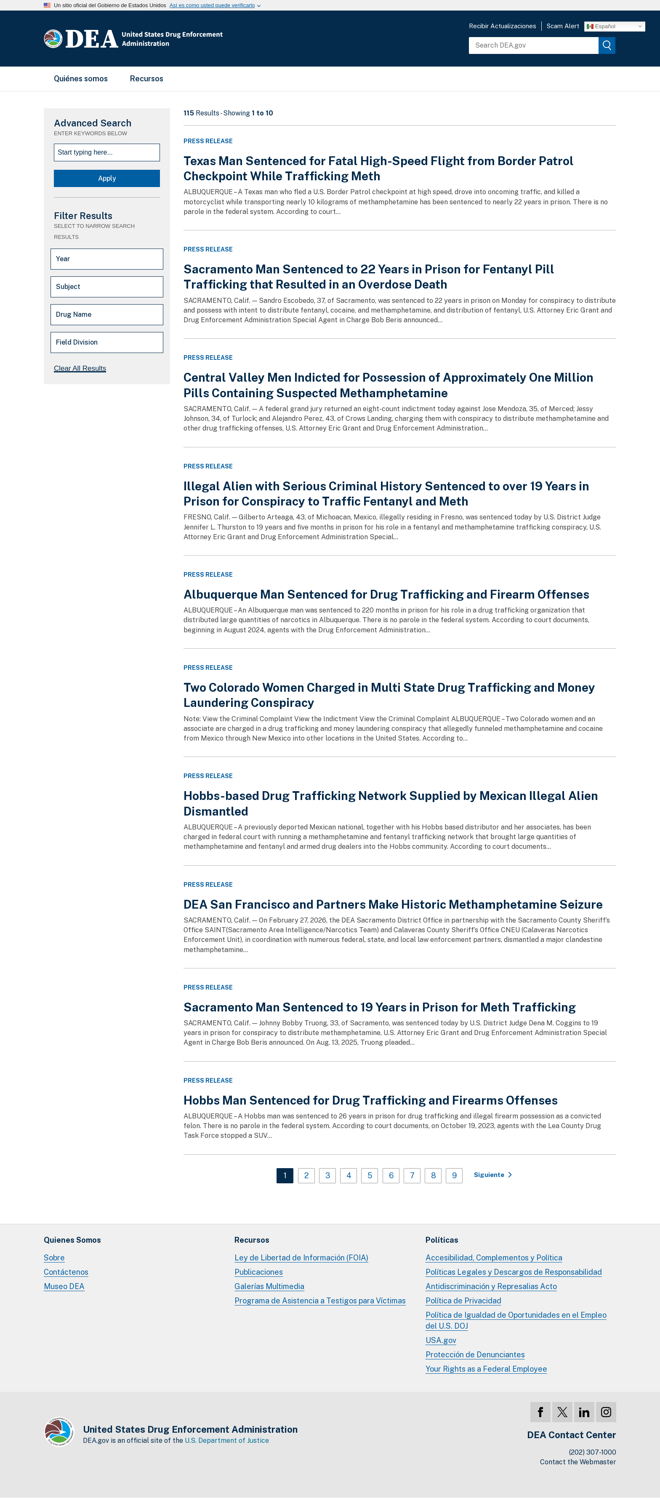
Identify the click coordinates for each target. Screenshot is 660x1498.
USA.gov (441, 1340)
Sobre (54, 1257)
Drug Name (73, 314)
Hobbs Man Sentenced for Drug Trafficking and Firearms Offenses (371, 1100)
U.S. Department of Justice (227, 1440)
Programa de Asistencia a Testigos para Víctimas (320, 1300)
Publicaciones (258, 1272)
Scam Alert (563, 25)
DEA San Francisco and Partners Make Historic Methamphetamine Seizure (393, 904)
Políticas (442, 1240)
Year (63, 259)
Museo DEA (64, 1286)
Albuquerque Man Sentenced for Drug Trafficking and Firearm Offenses (386, 594)
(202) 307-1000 (592, 1452)
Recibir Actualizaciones (502, 25)
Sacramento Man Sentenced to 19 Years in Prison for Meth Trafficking (380, 1007)
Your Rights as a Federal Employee (486, 1368)
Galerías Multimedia (269, 1286)
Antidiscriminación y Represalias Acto (491, 1286)
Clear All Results (80, 368)
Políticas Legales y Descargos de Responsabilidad (514, 1272)
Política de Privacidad (463, 1300)
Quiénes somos (81, 78)
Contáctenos (66, 1272)
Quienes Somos (72, 1240)
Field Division (77, 342)
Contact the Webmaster (578, 1462)
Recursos (146, 78)
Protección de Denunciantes (475, 1354)
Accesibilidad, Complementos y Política (494, 1257)
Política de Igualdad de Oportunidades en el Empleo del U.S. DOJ (516, 1320)
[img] (607, 45)
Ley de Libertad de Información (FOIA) (301, 1257)
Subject (68, 287)
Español (601, 26)
